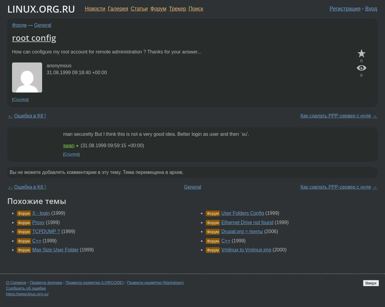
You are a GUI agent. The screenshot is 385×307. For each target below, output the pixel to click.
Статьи (139, 9)
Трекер (177, 9)
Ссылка (20, 99)
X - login (41, 213)
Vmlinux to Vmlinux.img (246, 249)
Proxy (38, 222)
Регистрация (345, 9)
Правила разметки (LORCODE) (95, 282)
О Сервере (16, 282)
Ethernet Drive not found (247, 222)
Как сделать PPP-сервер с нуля (335, 115)
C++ (36, 240)
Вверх (371, 283)
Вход (371, 9)
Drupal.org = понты (242, 231)
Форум (158, 9)
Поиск (196, 9)
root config (34, 37)
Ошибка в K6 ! (30, 115)
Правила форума (46, 282)
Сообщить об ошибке (26, 288)
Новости (95, 9)
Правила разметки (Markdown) (155, 282)
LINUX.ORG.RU (41, 8)
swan (68, 145)
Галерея (118, 9)
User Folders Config (242, 213)
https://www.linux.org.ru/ (27, 294)
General (42, 25)
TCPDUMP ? (46, 231)
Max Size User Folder (55, 249)
